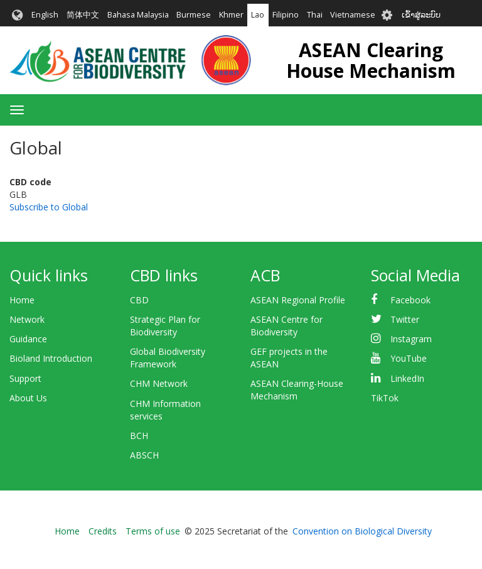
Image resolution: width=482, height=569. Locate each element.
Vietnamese (352, 14)
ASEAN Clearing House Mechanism (371, 60)
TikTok (385, 398)
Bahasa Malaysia (138, 14)
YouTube (408, 358)
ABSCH (144, 455)
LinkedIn (407, 378)
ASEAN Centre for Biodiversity (286, 325)
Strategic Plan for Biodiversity (165, 325)
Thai (315, 14)
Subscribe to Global (48, 207)
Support (25, 378)
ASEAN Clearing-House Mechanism (296, 389)
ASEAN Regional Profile (297, 300)
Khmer (231, 14)
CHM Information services (165, 410)
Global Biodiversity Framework (167, 357)
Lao (257, 14)
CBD (139, 300)
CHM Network (159, 383)
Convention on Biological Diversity (362, 531)
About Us (28, 398)
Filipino (285, 14)
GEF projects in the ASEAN (289, 357)
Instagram (411, 339)
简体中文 (83, 14)
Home (22, 300)
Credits (102, 531)
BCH (139, 436)
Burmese (193, 14)
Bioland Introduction (50, 358)
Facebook (410, 300)
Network (27, 319)
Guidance (28, 339)
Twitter (404, 319)
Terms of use (153, 531)
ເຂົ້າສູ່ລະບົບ (421, 14)
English (44, 14)
